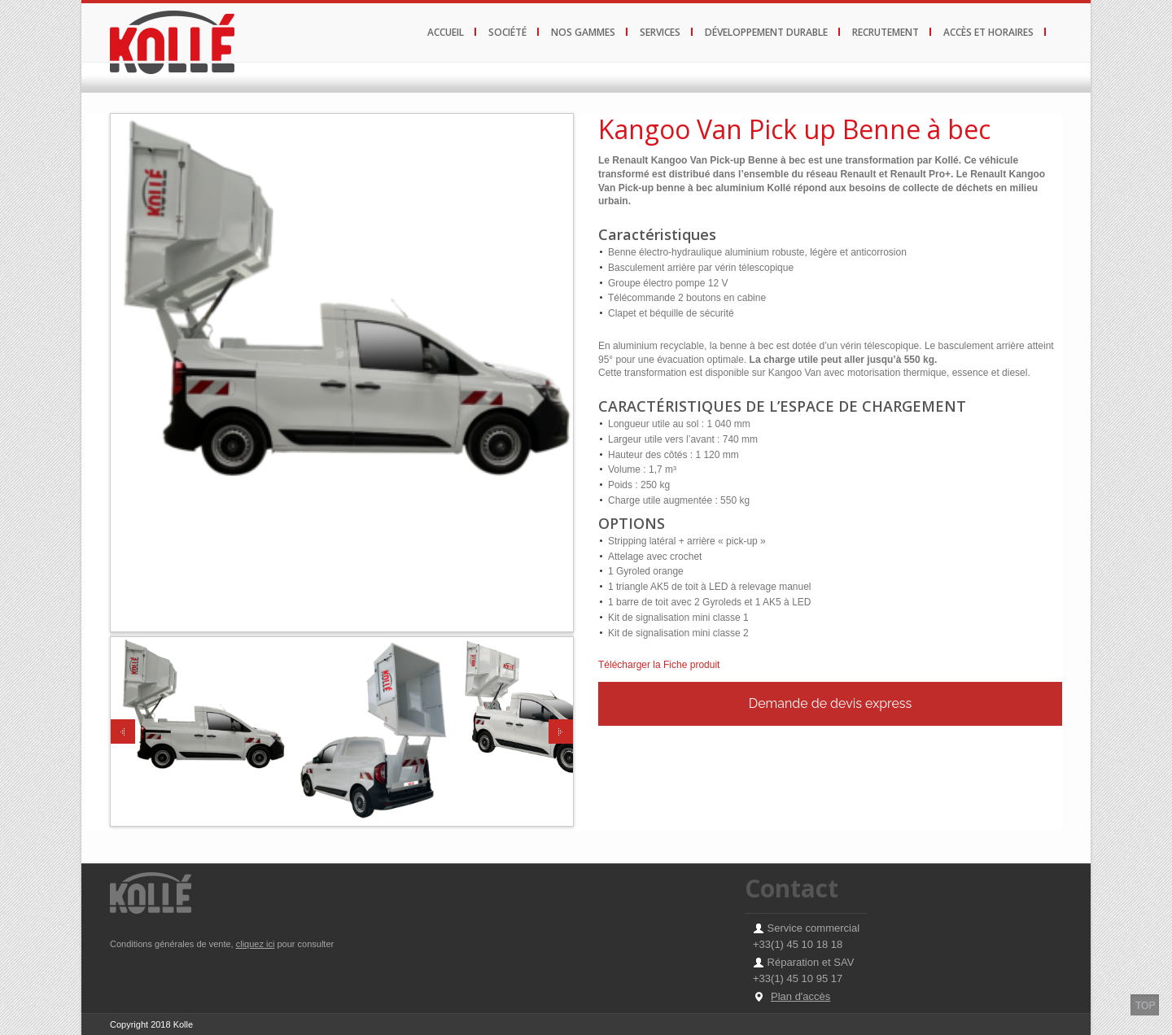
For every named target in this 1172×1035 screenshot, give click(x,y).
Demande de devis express (830, 703)
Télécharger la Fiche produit (658, 664)
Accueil (445, 32)
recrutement (885, 32)
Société (507, 32)
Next (561, 731)
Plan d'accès (800, 996)
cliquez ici (255, 944)
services (660, 32)
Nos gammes (583, 32)
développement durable (766, 32)
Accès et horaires (988, 32)
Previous (123, 731)
